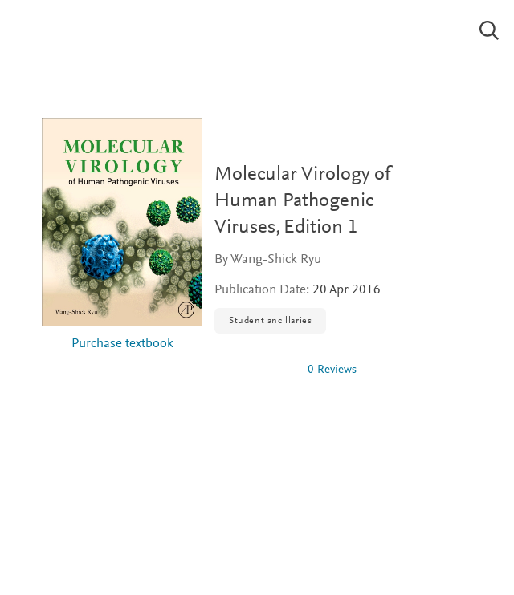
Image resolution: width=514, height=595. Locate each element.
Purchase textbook (122, 344)
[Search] (489, 30)
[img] (254, 369)
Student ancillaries (270, 321)
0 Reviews (332, 370)
